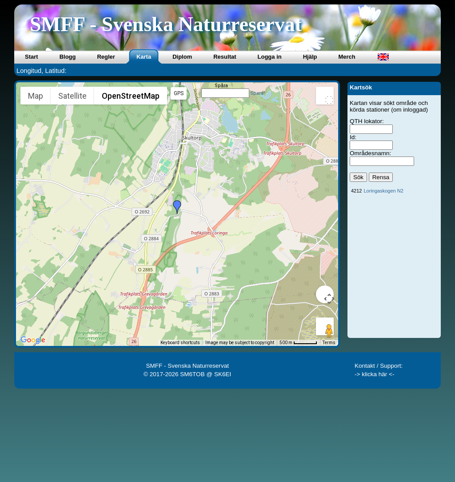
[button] (177, 207)
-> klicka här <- (375, 374)
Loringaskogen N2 (383, 190)
